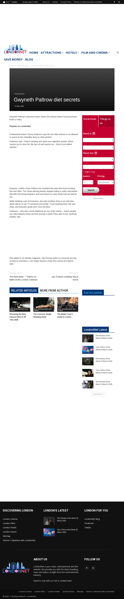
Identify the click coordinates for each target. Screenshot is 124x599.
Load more (98, 394)
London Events (10, 531)
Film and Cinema (95, 52)
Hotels (72, 52)
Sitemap (6, 536)
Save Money (13, 59)
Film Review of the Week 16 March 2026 (104, 382)
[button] (117, 52)
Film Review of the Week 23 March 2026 (104, 359)
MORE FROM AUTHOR (54, 290)
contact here (66, 580)
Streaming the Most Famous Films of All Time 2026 (18, 317)
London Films (9, 523)
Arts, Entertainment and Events (19, 309)
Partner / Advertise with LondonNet (19, 540)
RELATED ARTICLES (24, 290)
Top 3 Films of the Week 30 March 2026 (104, 348)
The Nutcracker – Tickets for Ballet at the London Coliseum (24, 278)
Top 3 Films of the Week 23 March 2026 (104, 371)
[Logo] (15, 54)
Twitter (87, 527)
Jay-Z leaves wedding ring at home (65, 278)
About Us (46, 2)
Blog (29, 59)
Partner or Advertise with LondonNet (88, 2)
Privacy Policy (66, 2)
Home (33, 52)
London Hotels (9, 527)
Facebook (88, 523)
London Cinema (10, 519)
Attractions (52, 52)
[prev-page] (11, 324)
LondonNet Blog (92, 519)
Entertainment (22, 65)
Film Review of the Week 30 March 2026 (104, 336)
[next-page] (16, 324)
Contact (55, 2)
